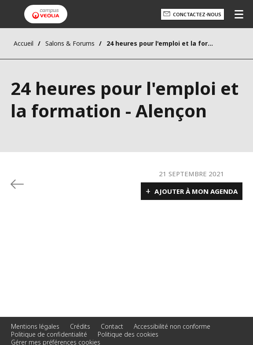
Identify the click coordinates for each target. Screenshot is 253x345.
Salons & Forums (70, 43)
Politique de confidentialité (49, 334)
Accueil (23, 43)
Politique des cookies (128, 334)
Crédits (80, 326)
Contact (112, 326)
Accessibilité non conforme (172, 326)
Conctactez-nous (197, 14)
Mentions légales (35, 326)
